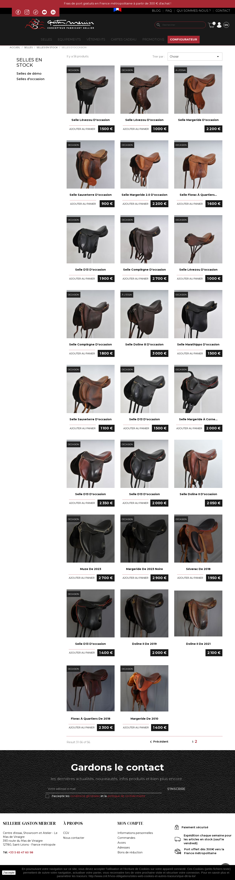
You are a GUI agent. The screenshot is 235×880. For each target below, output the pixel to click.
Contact (223, 10)
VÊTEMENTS (96, 39)
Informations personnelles (135, 833)
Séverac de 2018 (198, 569)
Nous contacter (73, 838)
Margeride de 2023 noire (144, 569)
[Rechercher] (180, 25)
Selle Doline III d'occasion (144, 344)
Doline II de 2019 (144, 644)
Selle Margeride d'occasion (198, 120)
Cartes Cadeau (124, 39)
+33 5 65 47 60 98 (21, 852)
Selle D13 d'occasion (90, 269)
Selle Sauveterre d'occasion (91, 195)
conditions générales (85, 796)
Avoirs (122, 842)
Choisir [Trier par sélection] (195, 56)
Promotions (153, 39)
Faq (168, 10)
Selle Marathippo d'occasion (198, 344)
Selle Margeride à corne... (198, 419)
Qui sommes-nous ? (194, 10)
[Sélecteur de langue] (226, 25)
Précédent (158, 741)
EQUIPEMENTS (69, 39)
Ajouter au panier (82, 128)
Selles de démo (29, 73)
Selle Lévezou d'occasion (90, 120)
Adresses (124, 847)
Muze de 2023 (90, 569)
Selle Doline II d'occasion (198, 494)
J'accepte (9, 872)
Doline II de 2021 (198, 644)
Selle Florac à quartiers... (198, 195)
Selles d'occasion (30, 79)
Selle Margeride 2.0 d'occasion (144, 195)
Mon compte (130, 823)
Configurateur (183, 39)
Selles (46, 39)
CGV (66, 833)
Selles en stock (29, 62)
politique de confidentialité (126, 796)
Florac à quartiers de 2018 (90, 718)
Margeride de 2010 (144, 718)
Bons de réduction (130, 852)
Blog (156, 10)
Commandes (126, 838)
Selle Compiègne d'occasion (144, 269)
